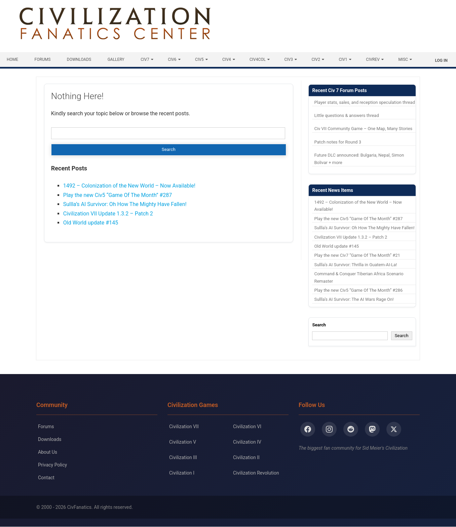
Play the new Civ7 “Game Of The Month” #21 (357, 255)
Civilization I (181, 473)
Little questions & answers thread (346, 115)
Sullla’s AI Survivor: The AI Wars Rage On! (353, 299)
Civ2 (315, 59)
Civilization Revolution (256, 473)
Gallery (116, 59)
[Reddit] (350, 429)
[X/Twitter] (393, 429)
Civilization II (246, 457)
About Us (47, 452)
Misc (403, 59)
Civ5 (199, 59)
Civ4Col (258, 59)
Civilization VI (247, 426)
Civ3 (288, 59)
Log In (441, 60)
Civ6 (172, 59)
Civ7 (145, 59)
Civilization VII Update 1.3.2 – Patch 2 (108, 213)
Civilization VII (184, 426)
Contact (46, 477)
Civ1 (343, 59)
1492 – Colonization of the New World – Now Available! (129, 186)
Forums (43, 59)
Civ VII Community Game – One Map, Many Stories (363, 128)
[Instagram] (329, 429)
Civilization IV (247, 442)
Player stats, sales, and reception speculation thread (364, 102)
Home (12, 59)
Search (319, 324)
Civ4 (226, 59)
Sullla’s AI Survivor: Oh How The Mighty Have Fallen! (125, 204)
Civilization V (182, 442)
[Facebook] (307, 429)
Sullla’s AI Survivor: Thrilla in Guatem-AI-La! (355, 264)
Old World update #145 (90, 222)
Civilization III (183, 457)
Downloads (79, 59)
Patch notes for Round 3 (337, 142)
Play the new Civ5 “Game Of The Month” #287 (117, 195)
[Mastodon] (372, 429)
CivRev (373, 59)
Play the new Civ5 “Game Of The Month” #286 (358, 290)
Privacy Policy (52, 465)
